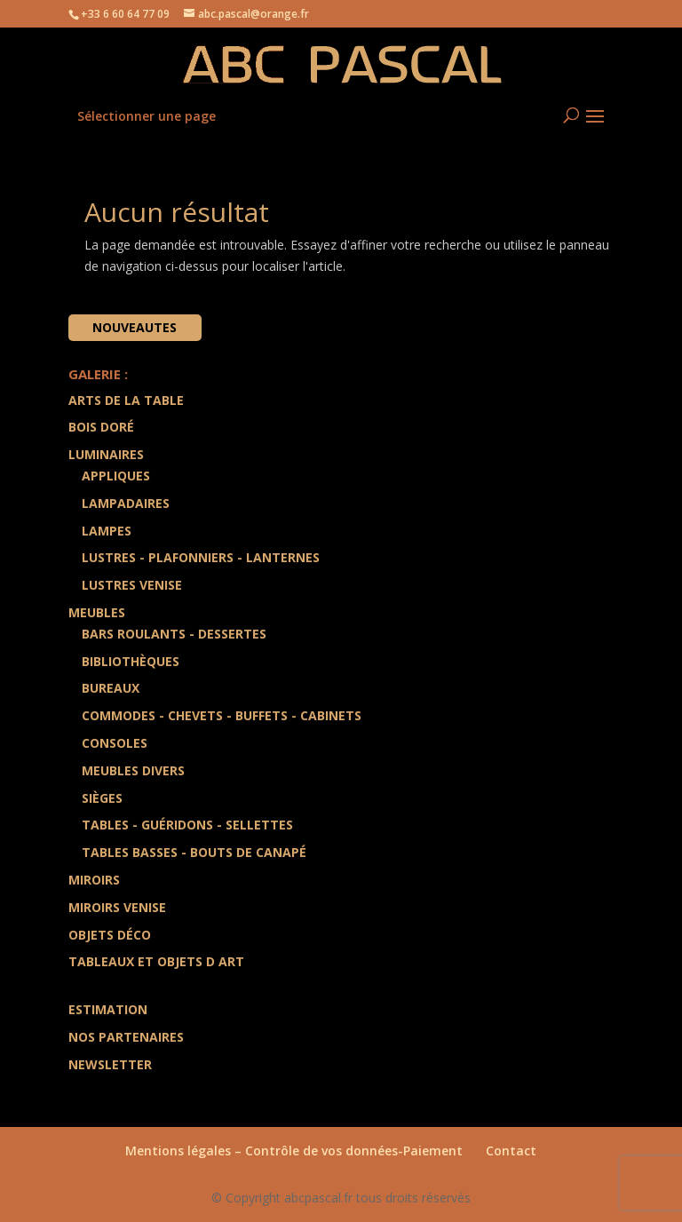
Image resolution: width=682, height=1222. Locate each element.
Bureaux (110, 687)
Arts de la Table (126, 400)
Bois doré (101, 426)
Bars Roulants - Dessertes (174, 633)
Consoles (114, 742)
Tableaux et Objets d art (156, 961)
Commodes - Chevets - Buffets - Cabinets (221, 715)
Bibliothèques (130, 661)
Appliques (116, 475)
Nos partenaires (126, 1036)
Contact (511, 1150)
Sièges (102, 798)
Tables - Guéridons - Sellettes (187, 824)
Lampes (106, 530)
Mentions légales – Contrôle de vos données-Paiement (294, 1150)
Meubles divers (133, 770)
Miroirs (94, 879)
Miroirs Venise (117, 907)
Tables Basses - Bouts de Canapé (194, 852)
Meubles (96, 612)
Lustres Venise (132, 584)
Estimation (107, 1009)
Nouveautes (134, 327)
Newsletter (110, 1064)
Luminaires (106, 454)
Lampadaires (126, 503)
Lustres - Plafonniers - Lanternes (201, 557)
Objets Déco (109, 934)
